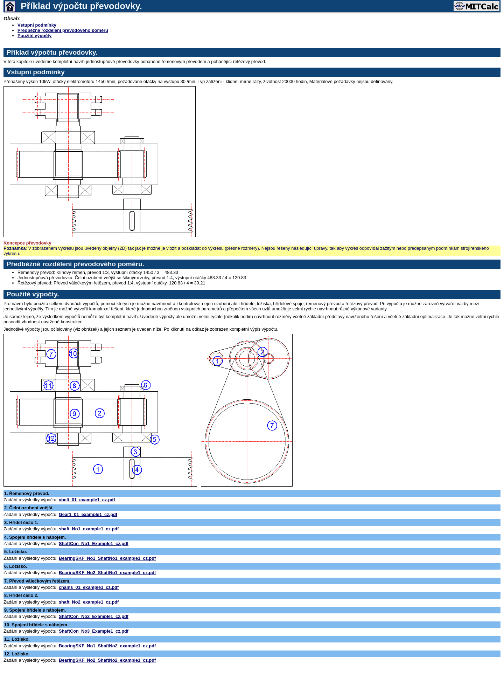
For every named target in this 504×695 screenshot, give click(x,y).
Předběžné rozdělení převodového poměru (63, 30)
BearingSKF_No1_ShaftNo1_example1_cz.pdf (107, 558)
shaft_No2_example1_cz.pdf (89, 602)
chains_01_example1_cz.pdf (89, 587)
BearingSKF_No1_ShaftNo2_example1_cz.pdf (107, 645)
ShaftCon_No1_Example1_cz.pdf (93, 543)
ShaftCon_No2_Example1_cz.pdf (93, 616)
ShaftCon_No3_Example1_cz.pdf (93, 631)
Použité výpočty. (33, 294)
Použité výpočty (34, 35)
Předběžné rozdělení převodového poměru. (75, 264)
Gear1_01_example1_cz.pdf (88, 514)
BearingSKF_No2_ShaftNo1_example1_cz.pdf (107, 572)
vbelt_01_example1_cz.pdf (87, 499)
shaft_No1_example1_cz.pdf (89, 528)
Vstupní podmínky (37, 25)
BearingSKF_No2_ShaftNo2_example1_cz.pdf (107, 660)
